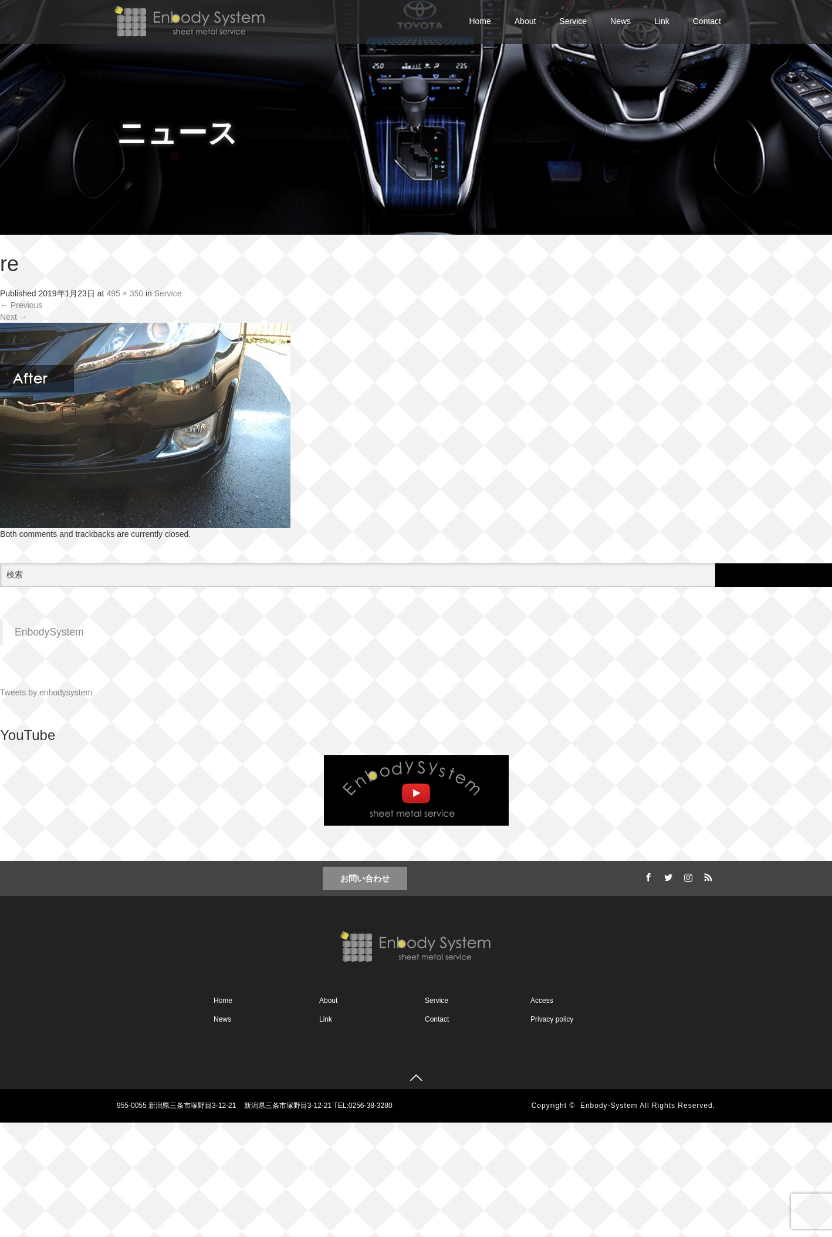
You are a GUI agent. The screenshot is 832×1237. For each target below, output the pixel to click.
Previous (21, 305)
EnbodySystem (49, 632)
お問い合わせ (365, 878)
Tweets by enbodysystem (46, 692)
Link (661, 21)
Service (573, 21)
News (620, 21)
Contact (707, 21)
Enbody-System (609, 1105)
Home (480, 21)
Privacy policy (551, 1019)
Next (14, 317)
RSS (706, 875)
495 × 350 (124, 293)
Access (541, 1000)
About (525, 21)
